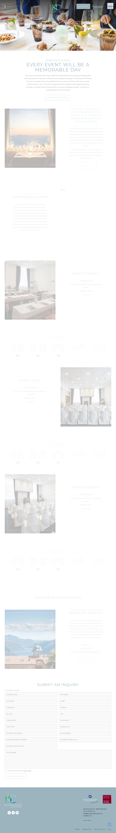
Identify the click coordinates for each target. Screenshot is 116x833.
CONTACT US (87, 816)
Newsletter (86, 829)
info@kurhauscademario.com (21, 6)
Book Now (83, 6)
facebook (13, 812)
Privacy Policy (99, 829)
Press (77, 829)
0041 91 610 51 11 (16, 6)
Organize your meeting (58, 97)
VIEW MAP (87, 820)
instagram (17, 812)
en (35, 6)
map (25, 6)
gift (30, 6)
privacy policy (27, 770)
